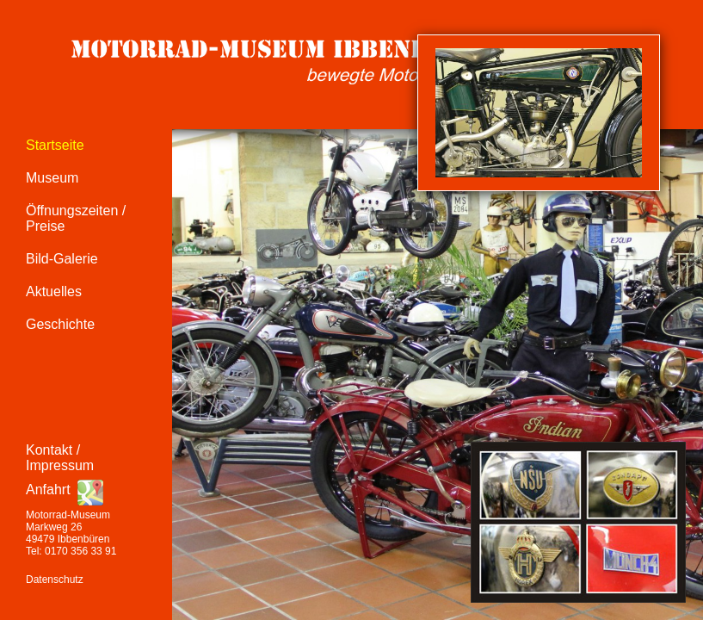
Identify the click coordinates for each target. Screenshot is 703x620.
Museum (52, 177)
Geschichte (60, 324)
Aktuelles (54, 291)
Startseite (55, 145)
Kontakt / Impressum (60, 458)
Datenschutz (54, 580)
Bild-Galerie (62, 258)
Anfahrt (48, 489)
